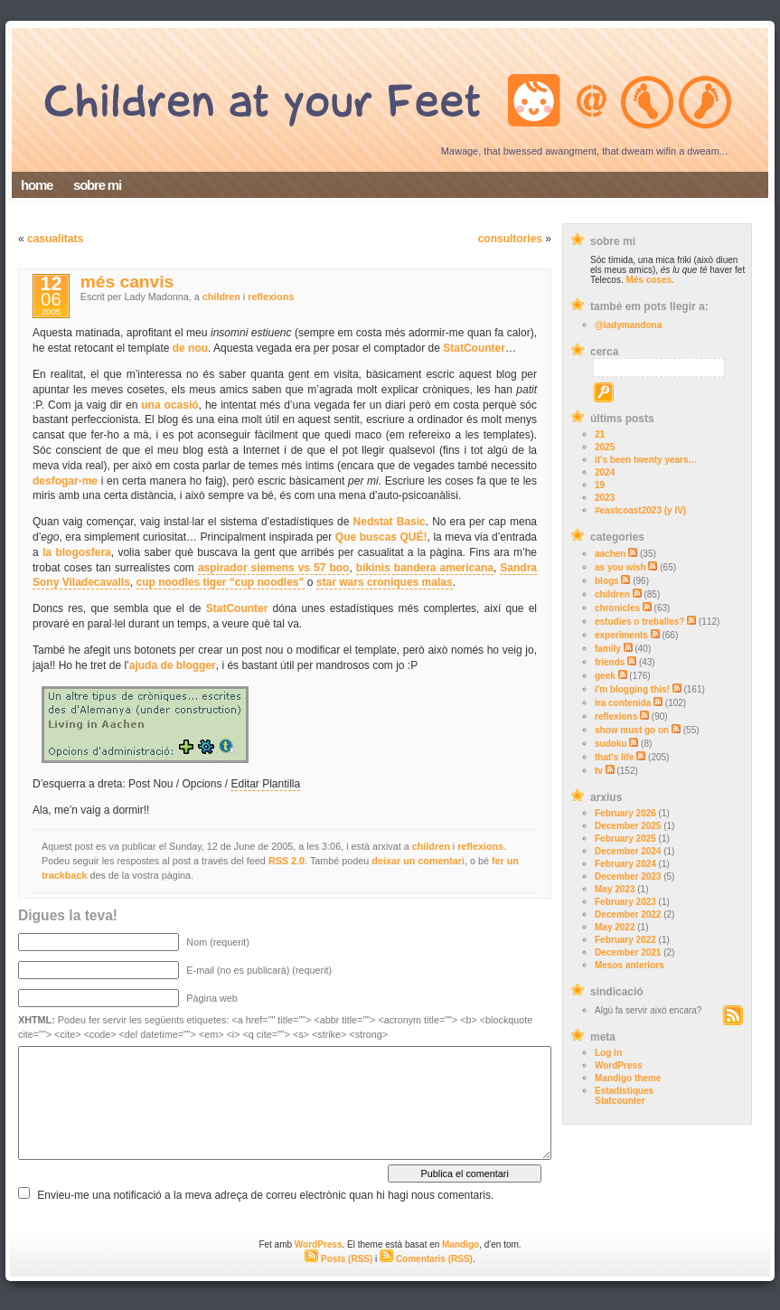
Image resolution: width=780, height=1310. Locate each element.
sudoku (611, 744)
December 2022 (628, 914)
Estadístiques (624, 1091)
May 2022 (614, 927)
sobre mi (97, 185)
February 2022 (625, 940)
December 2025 (628, 826)
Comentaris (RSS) (426, 1259)
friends (610, 662)
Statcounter (620, 1101)
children (612, 594)
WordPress (619, 1065)
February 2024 (625, 864)
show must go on (632, 730)
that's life (614, 757)
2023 (605, 498)
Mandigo (460, 1244)
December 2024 (628, 851)
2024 (605, 472)
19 (600, 485)
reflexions (616, 716)
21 (600, 434)
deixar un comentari (418, 860)
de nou (190, 348)
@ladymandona (628, 325)
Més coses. (649, 280)
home (36, 185)
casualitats (55, 238)
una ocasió (169, 405)
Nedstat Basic (389, 521)
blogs (607, 581)
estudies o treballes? (639, 622)
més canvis (127, 281)
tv (599, 771)
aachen (610, 554)
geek (605, 676)
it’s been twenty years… (646, 460)
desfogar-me (65, 481)
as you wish (620, 567)
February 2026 (625, 813)
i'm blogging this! (632, 689)
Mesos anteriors (629, 965)
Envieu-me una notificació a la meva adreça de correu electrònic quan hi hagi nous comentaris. (265, 1195)
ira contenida (623, 703)
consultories (510, 238)
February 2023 (625, 902)
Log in (608, 1053)
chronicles (617, 608)
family (608, 649)
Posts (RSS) (338, 1259)
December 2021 (628, 952)
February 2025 (625, 838)
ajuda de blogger (172, 665)
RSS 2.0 (286, 860)
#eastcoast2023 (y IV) (640, 510)
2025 (605, 447)
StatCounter (474, 348)
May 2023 (614, 889)
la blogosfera (76, 552)
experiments (621, 635)
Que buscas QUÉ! (381, 537)
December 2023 (628, 876)
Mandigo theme (628, 1078)
